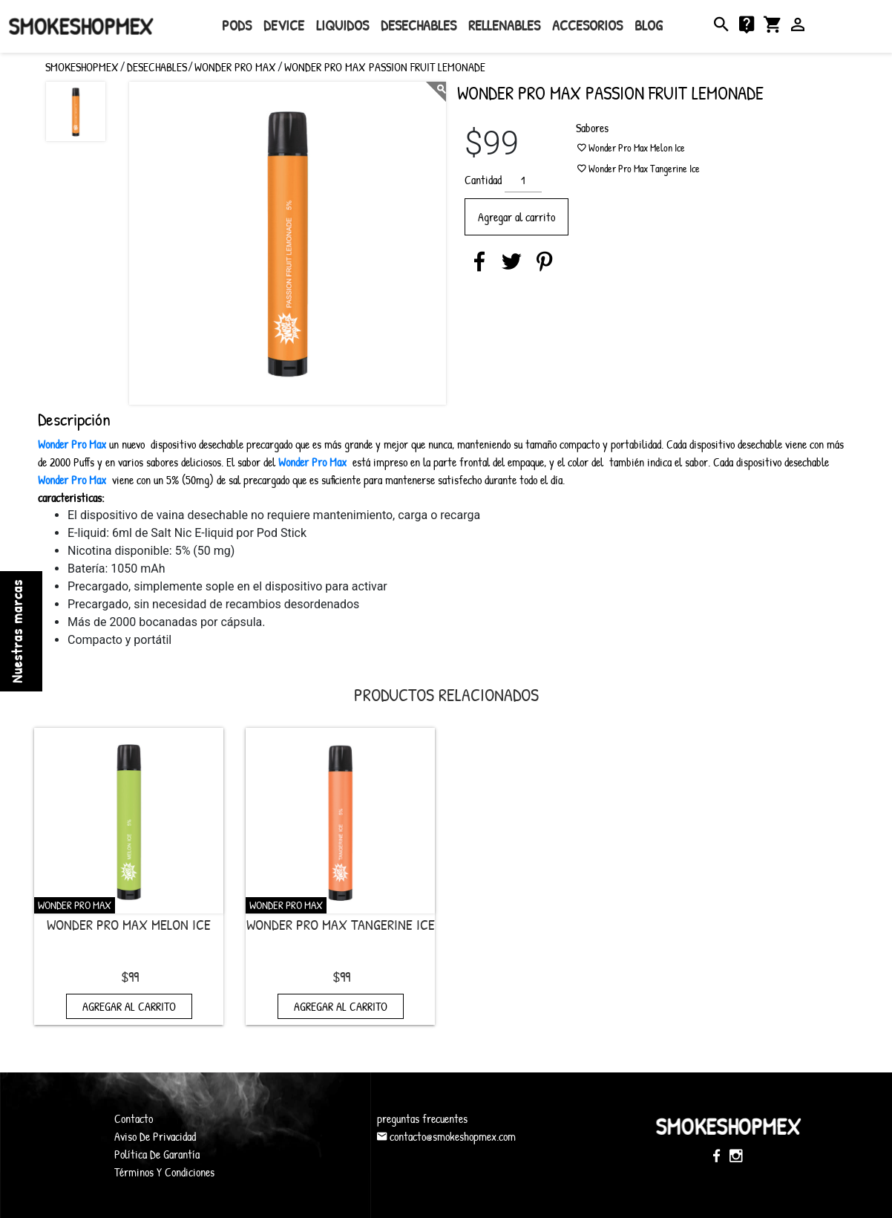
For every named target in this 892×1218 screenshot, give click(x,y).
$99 (130, 976)
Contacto (133, 1118)
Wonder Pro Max (235, 67)
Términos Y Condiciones (164, 1172)
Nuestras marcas (17, 631)
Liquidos (342, 25)
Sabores (592, 128)
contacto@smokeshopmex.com (446, 1136)
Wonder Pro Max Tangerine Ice (340, 924)
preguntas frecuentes (422, 1118)
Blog (648, 25)
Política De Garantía (157, 1154)
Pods (237, 25)
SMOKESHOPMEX (82, 67)
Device (283, 25)
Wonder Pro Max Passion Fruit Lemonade (384, 67)
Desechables (418, 25)
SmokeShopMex (80, 26)
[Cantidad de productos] (523, 180)
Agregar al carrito (516, 217)
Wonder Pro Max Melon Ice (129, 924)
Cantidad (483, 180)
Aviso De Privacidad (155, 1136)
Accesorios (587, 25)
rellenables (504, 25)
